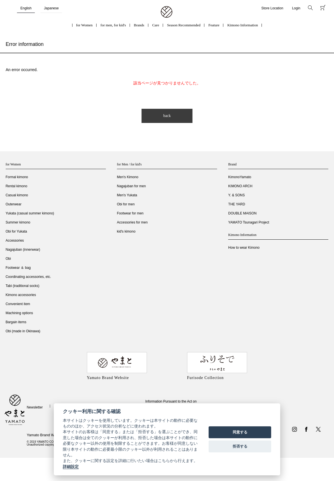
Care (155, 25)
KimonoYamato (239, 177)
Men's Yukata (127, 195)
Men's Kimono (127, 177)
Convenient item (18, 304)
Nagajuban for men (131, 186)
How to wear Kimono (244, 248)
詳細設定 (71, 466)
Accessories (15, 240)
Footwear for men (130, 213)
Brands (139, 25)
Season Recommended (183, 25)
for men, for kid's (113, 25)
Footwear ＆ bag (18, 268)
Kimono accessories (21, 295)
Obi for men (126, 204)
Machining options (19, 313)
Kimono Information (242, 25)
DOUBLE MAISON (242, 213)
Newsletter (35, 407)
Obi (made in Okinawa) (23, 331)
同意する (240, 432)
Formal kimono (17, 177)
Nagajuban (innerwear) (23, 250)
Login (296, 8)
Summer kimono (18, 222)
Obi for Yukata (16, 231)
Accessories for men (132, 222)
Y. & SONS (236, 195)
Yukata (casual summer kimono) (30, 213)
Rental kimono (16, 186)
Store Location (272, 8)
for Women (84, 25)
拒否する (240, 446)
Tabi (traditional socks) (22, 286)
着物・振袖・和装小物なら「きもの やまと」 (166, 12)
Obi (8, 259)
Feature (213, 25)
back (167, 116)
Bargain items (16, 322)
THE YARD (236, 204)
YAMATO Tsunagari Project (248, 222)
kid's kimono (126, 231)
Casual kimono (17, 195)
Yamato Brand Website (45, 435)
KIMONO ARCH (240, 186)
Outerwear (14, 204)
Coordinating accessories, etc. (28, 277)
